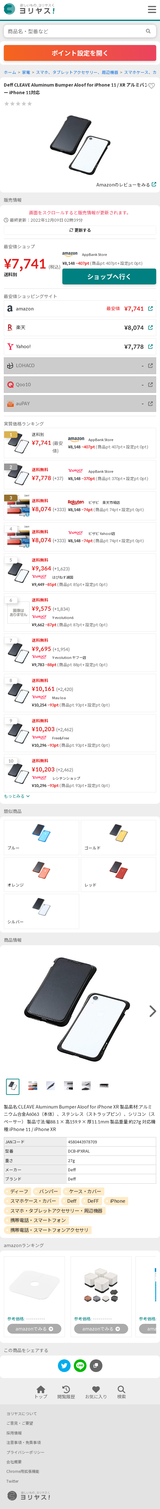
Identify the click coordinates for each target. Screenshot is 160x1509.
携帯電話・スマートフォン (38, 1220)
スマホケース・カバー (33, 1201)
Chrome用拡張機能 (22, 1471)
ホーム (10, 72)
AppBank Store (94, 254)
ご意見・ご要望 (19, 1423)
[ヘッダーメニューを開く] (150, 9)
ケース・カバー (85, 1191)
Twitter (12, 1481)
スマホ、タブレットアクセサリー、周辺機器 (77, 72)
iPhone (117, 1201)
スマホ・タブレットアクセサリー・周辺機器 (56, 1210)
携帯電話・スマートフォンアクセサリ (49, 1230)
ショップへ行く (109, 276)
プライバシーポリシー (25, 1452)
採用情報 (14, 1433)
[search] (149, 31)
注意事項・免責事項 (23, 1442)
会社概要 (14, 1462)
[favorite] (151, 86)
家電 (26, 72)
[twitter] (64, 1366)
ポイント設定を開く (80, 53)
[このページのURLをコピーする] (96, 1365)
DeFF (93, 1201)
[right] (152, 1011)
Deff (71, 1201)
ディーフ (19, 1191)
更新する (80, 230)
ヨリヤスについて (21, 1413)
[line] (80, 1366)
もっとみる (17, 796)
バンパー (48, 1191)
